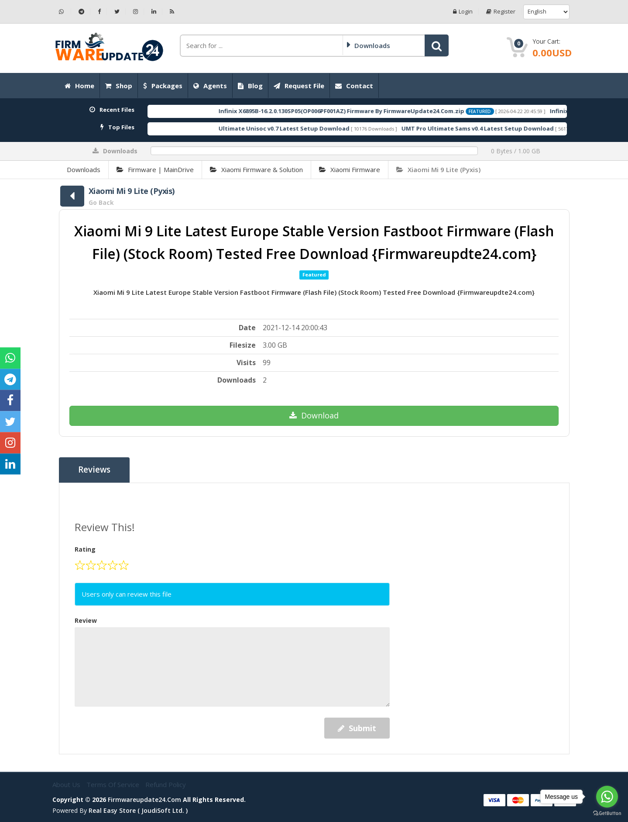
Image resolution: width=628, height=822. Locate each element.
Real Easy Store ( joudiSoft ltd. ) (138, 810)
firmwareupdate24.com (144, 799)
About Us (67, 784)
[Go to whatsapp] (607, 797)
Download (314, 415)
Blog (250, 85)
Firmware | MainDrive (155, 169)
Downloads (83, 169)
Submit (357, 728)
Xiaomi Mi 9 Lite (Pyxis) (438, 169)
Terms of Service (113, 784)
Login (463, 11)
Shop (118, 85)
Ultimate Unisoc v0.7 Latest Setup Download (311, 128)
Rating (85, 549)
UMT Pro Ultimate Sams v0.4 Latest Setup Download (505, 128)
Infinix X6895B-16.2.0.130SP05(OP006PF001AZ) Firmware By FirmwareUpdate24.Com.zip (368, 111)
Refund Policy (165, 784)
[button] (437, 45)
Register (500, 11)
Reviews (94, 470)
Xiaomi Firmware (349, 169)
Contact (354, 85)
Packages (162, 85)
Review (86, 620)
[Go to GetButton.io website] (607, 813)
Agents (210, 85)
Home (79, 85)
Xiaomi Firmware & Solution (256, 169)
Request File (299, 85)
